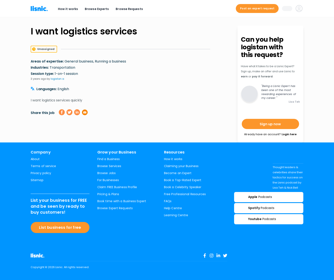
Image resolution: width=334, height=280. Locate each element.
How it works (68, 9)
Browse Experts (97, 9)
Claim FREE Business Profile (117, 187)
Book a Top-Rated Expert (182, 180)
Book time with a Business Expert (121, 201)
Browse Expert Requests (115, 208)
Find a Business (108, 159)
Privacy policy (41, 173)
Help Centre (173, 208)
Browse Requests (129, 9)
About (35, 159)
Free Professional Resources (185, 194)
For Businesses (108, 180)
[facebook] (62, 112)
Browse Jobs (106, 173)
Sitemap (37, 180)
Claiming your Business (181, 166)
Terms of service (43, 166)
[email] (85, 112)
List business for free (60, 227)
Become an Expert (177, 173)
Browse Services (109, 166)
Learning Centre (176, 215)
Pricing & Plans (108, 194)
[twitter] (69, 112)
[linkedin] (77, 112)
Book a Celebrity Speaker (182, 187)
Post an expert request (257, 8)
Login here (289, 134)
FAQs (167, 201)
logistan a (57, 79)
